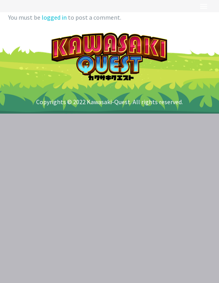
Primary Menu (203, 6)
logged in (54, 17)
